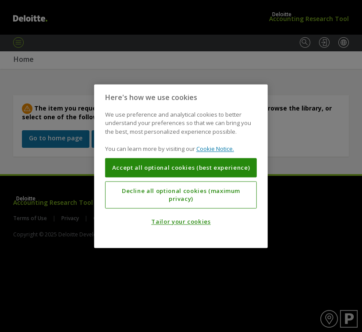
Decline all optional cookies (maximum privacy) (181, 195)
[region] (181, 166)
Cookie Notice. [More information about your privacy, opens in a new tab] (215, 149)
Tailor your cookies (180, 221)
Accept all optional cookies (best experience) (181, 167)
